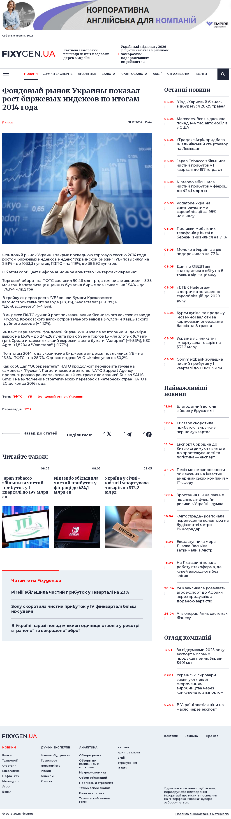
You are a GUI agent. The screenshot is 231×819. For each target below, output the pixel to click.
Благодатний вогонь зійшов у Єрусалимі (196, 409)
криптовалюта (134, 73)
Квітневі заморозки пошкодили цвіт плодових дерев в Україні (84, 54)
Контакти (171, 736)
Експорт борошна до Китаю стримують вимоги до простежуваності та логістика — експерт (201, 451)
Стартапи (9, 765)
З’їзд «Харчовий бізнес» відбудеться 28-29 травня (201, 104)
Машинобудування (55, 755)
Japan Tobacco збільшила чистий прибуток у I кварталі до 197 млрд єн (201, 165)
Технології (10, 760)
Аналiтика (87, 73)
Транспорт (49, 760)
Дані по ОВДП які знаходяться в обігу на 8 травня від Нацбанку (200, 270)
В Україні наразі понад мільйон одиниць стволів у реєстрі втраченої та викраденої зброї (75, 628)
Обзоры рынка (90, 755)
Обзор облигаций (93, 777)
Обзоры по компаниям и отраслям (89, 764)
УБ (30, 396)
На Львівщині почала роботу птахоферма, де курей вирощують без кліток (199, 569)
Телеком (47, 776)
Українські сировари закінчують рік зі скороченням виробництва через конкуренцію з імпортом (200, 684)
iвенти (201, 73)
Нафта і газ (10, 776)
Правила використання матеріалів (202, 814)
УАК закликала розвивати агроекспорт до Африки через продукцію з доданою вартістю (201, 594)
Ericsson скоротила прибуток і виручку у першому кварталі (196, 427)
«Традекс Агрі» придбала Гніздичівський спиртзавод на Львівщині (203, 144)
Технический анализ (94, 788)
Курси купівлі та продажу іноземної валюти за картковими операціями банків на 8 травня (201, 319)
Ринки (7, 122)
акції (157, 73)
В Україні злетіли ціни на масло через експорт (200, 707)
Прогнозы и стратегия (96, 783)
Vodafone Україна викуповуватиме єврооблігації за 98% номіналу (196, 209)
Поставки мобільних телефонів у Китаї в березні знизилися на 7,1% (202, 232)
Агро (6, 786)
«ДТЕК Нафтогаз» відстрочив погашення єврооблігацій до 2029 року (198, 294)
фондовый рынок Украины (60, 396)
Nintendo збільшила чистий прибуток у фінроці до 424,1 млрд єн (202, 186)
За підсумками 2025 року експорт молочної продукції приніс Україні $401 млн (200, 656)
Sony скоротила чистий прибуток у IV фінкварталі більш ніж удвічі (73, 609)
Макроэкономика (92, 772)
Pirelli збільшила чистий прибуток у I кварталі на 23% (70, 592)
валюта (108, 73)
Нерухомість (50, 765)
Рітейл (46, 771)
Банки (7, 791)
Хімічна (46, 781)
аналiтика (88, 747)
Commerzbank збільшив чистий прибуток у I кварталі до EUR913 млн (200, 363)
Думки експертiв (57, 73)
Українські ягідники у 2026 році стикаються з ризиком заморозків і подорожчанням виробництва (143, 54)
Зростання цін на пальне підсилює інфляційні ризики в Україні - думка (200, 499)
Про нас (212, 736)
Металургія (10, 781)
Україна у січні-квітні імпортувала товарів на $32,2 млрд (199, 342)
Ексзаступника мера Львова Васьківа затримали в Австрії (196, 546)
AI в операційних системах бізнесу (202, 616)
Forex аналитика (91, 793)
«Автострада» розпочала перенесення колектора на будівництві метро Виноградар (203, 522)
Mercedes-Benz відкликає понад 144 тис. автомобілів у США (202, 123)
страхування (178, 73)
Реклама (191, 736)
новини (31, 73)
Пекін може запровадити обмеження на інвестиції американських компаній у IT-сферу (202, 476)
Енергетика (11, 771)
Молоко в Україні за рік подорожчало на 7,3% (199, 252)
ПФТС (17, 396)
